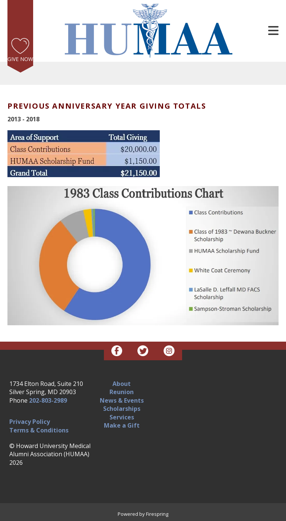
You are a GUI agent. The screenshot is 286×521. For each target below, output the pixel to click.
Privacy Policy (29, 422)
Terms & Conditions (39, 430)
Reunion (121, 392)
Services (121, 417)
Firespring (157, 514)
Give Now (20, 59)
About (121, 384)
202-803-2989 (48, 400)
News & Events (122, 400)
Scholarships (121, 409)
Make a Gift (122, 425)
